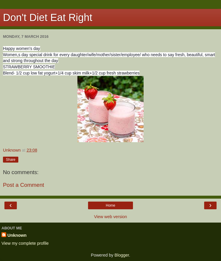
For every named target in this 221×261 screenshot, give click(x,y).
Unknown (17, 235)
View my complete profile (25, 243)
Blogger (122, 255)
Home (110, 205)
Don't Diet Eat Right (47, 17)
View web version (110, 216)
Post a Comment (23, 185)
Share (10, 160)
